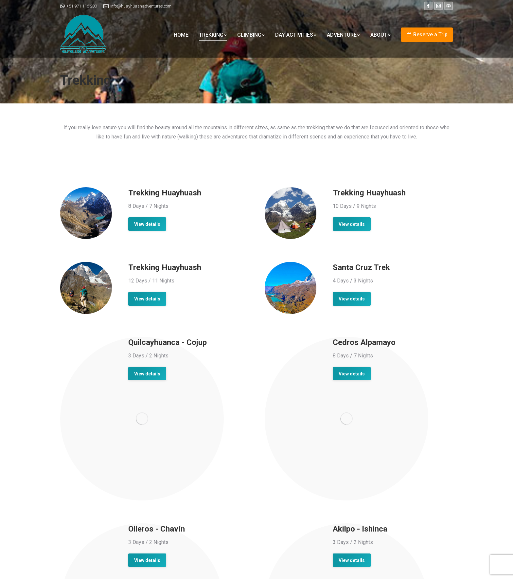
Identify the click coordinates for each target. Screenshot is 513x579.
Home (424, 80)
